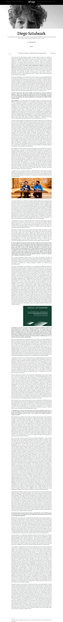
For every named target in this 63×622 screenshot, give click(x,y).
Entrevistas (50, 1)
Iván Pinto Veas (32, 42)
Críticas (38, 3)
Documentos (46, 1)
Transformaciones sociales (34, 53)
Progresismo (26, 53)
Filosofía (40, 53)
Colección (16, 1)
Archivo (13, 1)
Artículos (41, 1)
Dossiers (38, 1)
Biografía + (31, 46)
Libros (54, 1)
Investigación (20, 1)
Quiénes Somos (8, 1)
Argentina (44, 53)
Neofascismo (21, 53)
